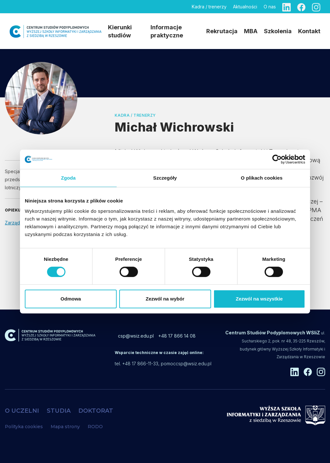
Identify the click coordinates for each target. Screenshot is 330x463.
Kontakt (309, 31)
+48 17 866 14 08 (177, 336)
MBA (250, 31)
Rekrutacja (222, 31)
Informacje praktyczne (166, 31)
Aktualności (245, 6)
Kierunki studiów (120, 31)
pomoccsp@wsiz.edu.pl (186, 363)
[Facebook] (301, 6)
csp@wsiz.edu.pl (136, 336)
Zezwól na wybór (165, 298)
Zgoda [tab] (68, 178)
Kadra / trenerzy (209, 6)
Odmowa (71, 298)
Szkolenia (278, 31)
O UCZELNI (22, 410)
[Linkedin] (286, 6)
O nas (270, 6)
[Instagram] (316, 6)
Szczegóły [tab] (165, 178)
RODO (95, 426)
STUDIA (59, 410)
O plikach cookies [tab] (261, 178)
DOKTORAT (95, 410)
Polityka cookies (24, 426)
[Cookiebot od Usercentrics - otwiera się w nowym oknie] (277, 159)
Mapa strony (65, 426)
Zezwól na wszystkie (259, 298)
